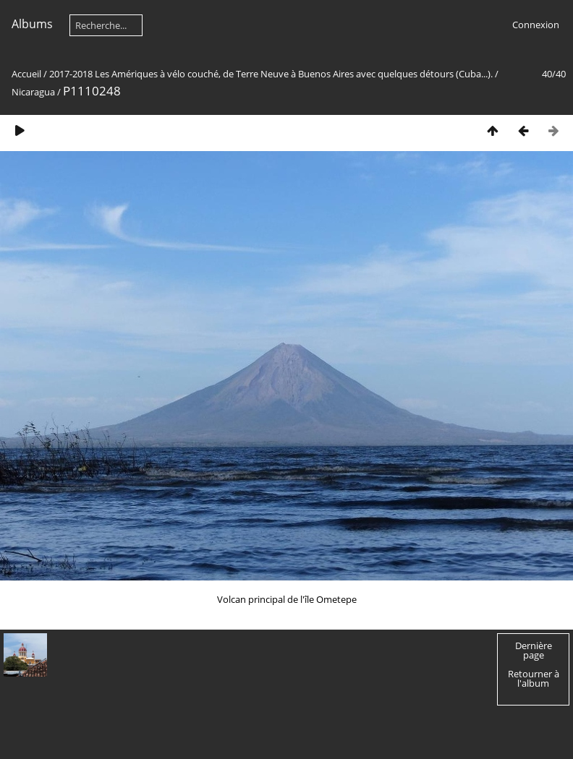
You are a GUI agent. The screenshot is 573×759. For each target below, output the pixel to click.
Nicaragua (33, 91)
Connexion (535, 24)
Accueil (26, 73)
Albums (32, 24)
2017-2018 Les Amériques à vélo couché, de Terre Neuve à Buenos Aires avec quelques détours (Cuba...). (271, 73)
